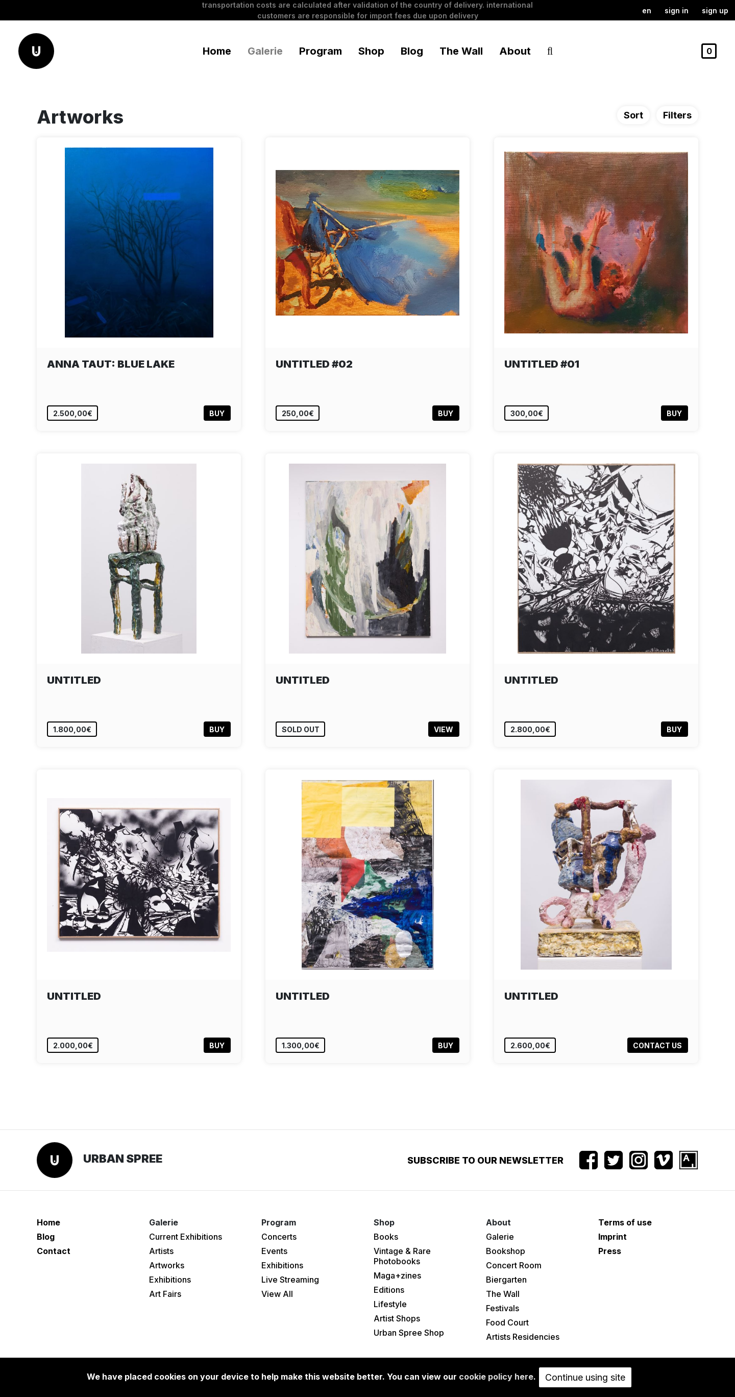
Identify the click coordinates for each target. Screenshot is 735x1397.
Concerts (279, 1237)
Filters (677, 115)
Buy (217, 413)
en (646, 10)
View (443, 729)
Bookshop (505, 1251)
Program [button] (320, 51)
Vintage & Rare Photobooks (402, 1256)
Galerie (500, 1237)
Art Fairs (165, 1294)
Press (609, 1251)
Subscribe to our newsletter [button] (485, 1160)
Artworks (166, 1265)
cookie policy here (496, 1376)
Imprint (612, 1237)
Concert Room (514, 1265)
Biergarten (506, 1279)
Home (217, 51)
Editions (389, 1290)
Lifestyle (390, 1304)
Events (274, 1251)
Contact (53, 1251)
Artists (161, 1251)
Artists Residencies (522, 1337)
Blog (412, 51)
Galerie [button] (265, 51)
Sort (633, 115)
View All (277, 1294)
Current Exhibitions (185, 1237)
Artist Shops (397, 1318)
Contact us (657, 1045)
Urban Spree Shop (409, 1333)
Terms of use (625, 1222)
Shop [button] (371, 51)
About (515, 51)
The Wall (461, 51)
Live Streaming (290, 1279)
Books (386, 1237)
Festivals (502, 1308)
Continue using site (585, 1377)
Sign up (715, 10)
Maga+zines (397, 1275)
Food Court (507, 1322)
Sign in (677, 10)
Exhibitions (170, 1279)
